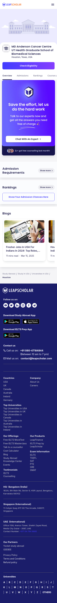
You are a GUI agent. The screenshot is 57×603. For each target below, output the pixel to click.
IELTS (6, 473)
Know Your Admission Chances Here (28, 196)
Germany (7, 400)
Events (6, 464)
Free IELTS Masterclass (15, 443)
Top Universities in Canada (12, 416)
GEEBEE (7, 549)
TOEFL (33, 458)
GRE (32, 467)
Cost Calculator (11, 450)
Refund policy (10, 562)
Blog (5, 454)
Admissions (22, 75)
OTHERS (47, 592)
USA (5, 381)
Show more (46, 170)
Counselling (9, 476)
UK (4, 385)
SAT (32, 461)
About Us (34, 381)
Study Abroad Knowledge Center (12, 459)
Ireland (6, 396)
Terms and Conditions (14, 558)
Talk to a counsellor (13, 447)
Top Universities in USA (15, 408)
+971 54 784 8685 (28, 531)
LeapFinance (36, 439)
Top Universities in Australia (12, 422)
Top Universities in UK (14, 411)
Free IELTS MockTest (13, 439)
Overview (7, 75)
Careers (34, 385)
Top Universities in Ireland (12, 428)
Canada (7, 389)
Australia (7, 392)
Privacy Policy (10, 555)
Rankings (38, 75)
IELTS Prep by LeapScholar (37, 445)
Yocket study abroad (13, 546)
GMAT (33, 470)
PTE (32, 464)
